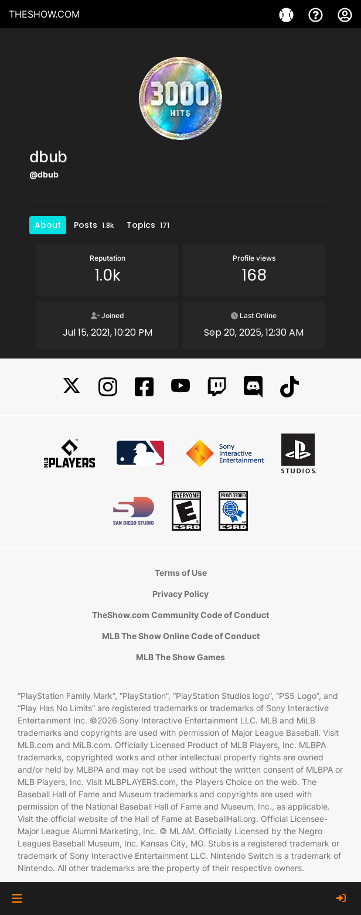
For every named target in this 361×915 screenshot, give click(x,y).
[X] (71, 387)
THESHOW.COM (44, 14)
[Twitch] (216, 387)
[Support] (317, 14)
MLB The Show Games (180, 657)
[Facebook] (144, 387)
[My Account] (345, 14)
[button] (17, 898)
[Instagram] (107, 387)
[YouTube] (180, 387)
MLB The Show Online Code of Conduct (181, 636)
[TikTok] (289, 387)
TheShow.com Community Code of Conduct (180, 615)
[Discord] (253, 387)
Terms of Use (181, 573)
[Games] (288, 14)
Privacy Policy (180, 594)
